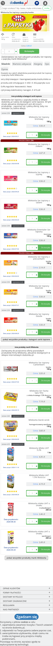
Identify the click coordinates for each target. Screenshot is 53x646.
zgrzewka (18, 113)
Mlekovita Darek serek (39, 420)
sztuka (6, 113)
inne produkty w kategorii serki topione (26, 96)
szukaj (46, 8)
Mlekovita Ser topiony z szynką (39, 173)
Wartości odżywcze (22, 63)
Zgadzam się (26, 616)
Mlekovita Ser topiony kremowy (39, 118)
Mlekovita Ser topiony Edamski (39, 287)
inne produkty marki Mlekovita (26, 347)
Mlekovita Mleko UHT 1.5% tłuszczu (39, 476)
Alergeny (38, 63)
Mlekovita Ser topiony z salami (39, 201)
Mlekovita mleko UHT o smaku (39, 504)
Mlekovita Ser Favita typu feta (39, 391)
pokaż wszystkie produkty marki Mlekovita (26, 557)
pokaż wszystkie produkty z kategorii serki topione (26, 339)
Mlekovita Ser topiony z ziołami (39, 145)
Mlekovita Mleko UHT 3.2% (39, 449)
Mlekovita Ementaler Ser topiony (38, 230)
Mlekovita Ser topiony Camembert (39, 363)
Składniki (5, 63)
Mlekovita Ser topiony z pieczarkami (39, 257)
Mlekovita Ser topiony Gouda (39, 315)
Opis (47, 63)
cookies (24, 622)
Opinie (4, 69)
